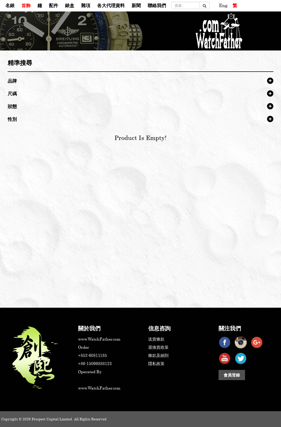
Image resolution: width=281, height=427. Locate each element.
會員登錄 (232, 375)
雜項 (85, 5)
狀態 (12, 106)
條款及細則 (158, 355)
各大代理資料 (111, 5)
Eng (223, 5)
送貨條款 (156, 339)
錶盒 (69, 5)
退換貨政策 (158, 347)
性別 (12, 119)
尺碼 (12, 93)
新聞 (136, 5)
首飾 (26, 5)
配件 (53, 5)
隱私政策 (156, 363)
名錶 (10, 5)
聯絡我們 (157, 5)
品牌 (12, 81)
